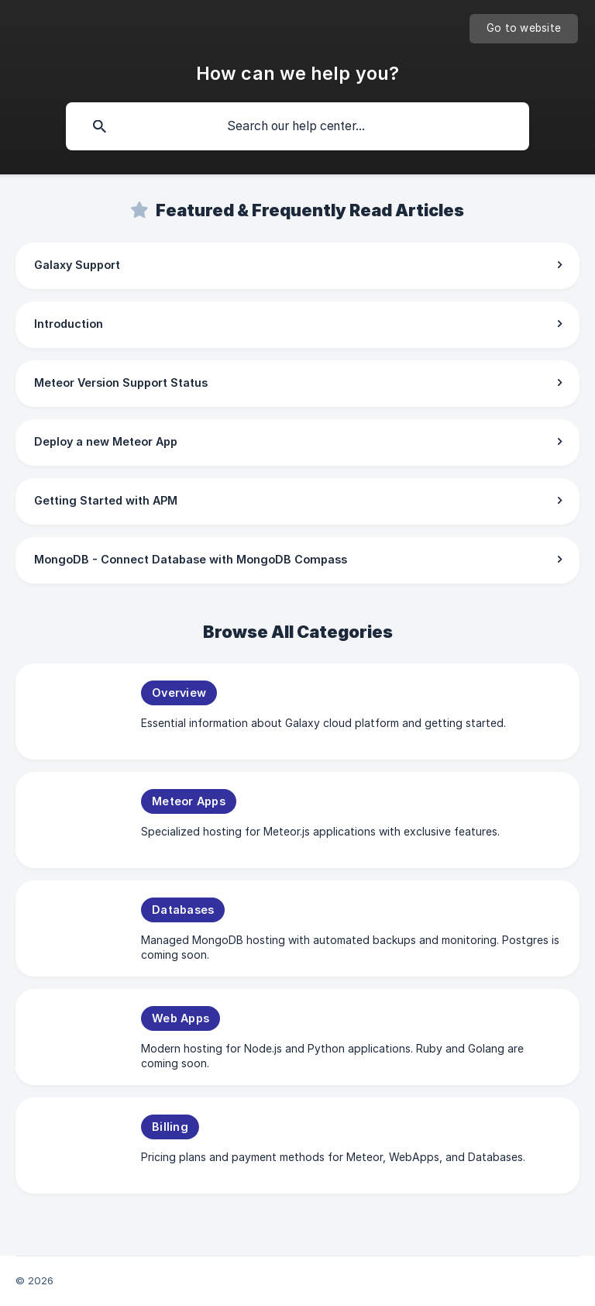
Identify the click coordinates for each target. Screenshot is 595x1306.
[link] (297, 266)
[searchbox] (297, 126)
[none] (523, 28)
